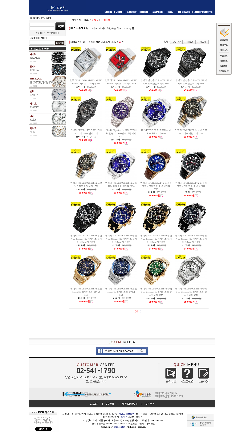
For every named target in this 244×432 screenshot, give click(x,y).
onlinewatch (120, 427)
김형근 (124, 417)
